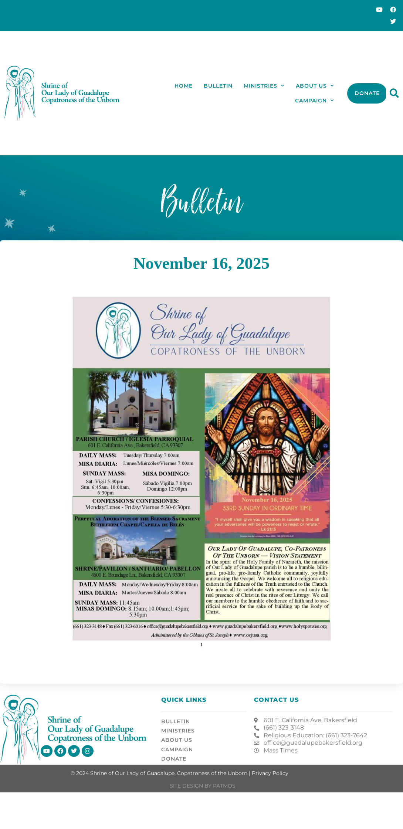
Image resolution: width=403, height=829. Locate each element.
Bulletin (218, 85)
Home (184, 85)
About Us (315, 85)
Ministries (264, 85)
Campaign (314, 100)
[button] (394, 93)
